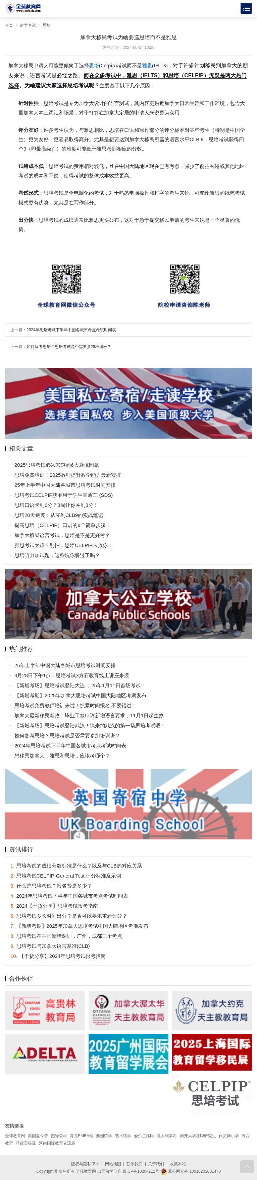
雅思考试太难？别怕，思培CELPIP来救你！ (63, 545)
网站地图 (113, 1164)
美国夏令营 (38, 1135)
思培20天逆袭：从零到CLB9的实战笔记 (58, 515)
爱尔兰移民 (144, 1135)
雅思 (147, 65)
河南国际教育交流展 (57, 1143)
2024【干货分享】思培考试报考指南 (54, 906)
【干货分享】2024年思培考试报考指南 (58, 956)
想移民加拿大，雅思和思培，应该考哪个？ (62, 755)
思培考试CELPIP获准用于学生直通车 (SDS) (63, 495)
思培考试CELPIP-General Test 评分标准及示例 (65, 876)
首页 (9, 25)
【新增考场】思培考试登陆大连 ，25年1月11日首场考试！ (80, 685)
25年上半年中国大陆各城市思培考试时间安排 (65, 485)
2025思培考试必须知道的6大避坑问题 (56, 465)
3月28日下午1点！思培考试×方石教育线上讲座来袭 (71, 675)
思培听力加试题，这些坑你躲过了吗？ (57, 555)
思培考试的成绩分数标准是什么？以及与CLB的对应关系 (76, 866)
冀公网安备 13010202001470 (190, 1171)
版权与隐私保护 (85, 1164)
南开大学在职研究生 (198, 1135)
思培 (47, 25)
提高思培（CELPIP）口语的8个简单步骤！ (62, 525)
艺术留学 (123, 1135)
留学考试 (28, 25)
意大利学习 (167, 1135)
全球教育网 (15, 1135)
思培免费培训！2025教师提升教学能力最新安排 (67, 475)
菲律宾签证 (26, 1143)
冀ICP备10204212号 (140, 1171)
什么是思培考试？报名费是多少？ (51, 886)
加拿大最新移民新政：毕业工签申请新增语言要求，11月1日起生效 (89, 715)
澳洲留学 (104, 1135)
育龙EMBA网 (81, 1135)
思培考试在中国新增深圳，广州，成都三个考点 (66, 936)
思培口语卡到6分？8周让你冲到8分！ (56, 505)
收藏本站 (178, 1164)
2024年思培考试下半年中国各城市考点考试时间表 (71, 330)
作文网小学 (229, 1135)
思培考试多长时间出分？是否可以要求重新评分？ (68, 916)
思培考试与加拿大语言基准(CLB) (50, 946)
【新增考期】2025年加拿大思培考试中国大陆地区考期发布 (80, 695)
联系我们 (134, 1164)
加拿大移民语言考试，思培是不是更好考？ (62, 535)
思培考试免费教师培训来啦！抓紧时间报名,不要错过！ (75, 705)
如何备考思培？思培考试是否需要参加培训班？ (69, 346)
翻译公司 (59, 1135)
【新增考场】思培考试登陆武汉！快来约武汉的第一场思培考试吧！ (89, 725)
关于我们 (156, 1164)
